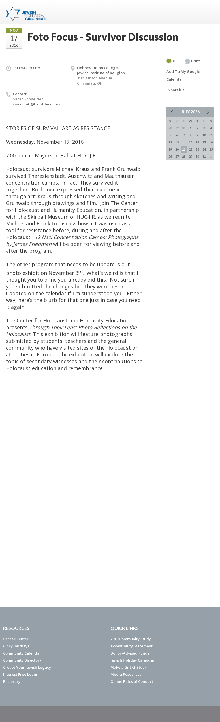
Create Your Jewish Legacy (27, 667)
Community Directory (22, 660)
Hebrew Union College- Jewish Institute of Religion (101, 70)
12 (170, 142)
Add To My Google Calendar (183, 75)
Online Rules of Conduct (131, 681)
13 (177, 142)
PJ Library (11, 681)
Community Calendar (22, 653)
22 (190, 149)
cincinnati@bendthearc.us (36, 104)
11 (211, 135)
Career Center (16, 638)
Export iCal (176, 89)
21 (183, 149)
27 (177, 156)
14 (183, 142)
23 (197, 149)
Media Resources (125, 674)
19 (170, 149)
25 (211, 149)
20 (177, 149)
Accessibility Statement (131, 646)
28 (183, 156)
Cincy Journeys (16, 646)
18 (211, 142)
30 (197, 156)
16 (197, 142)
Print (192, 61)
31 (204, 156)
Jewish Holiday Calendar (132, 660)
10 (204, 135)
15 (190, 142)
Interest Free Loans (20, 674)
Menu (207, 12)
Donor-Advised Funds (129, 653)
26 (170, 156)
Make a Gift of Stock (128, 667)
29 (190, 156)
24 (204, 149)
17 (204, 142)
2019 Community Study (130, 638)
